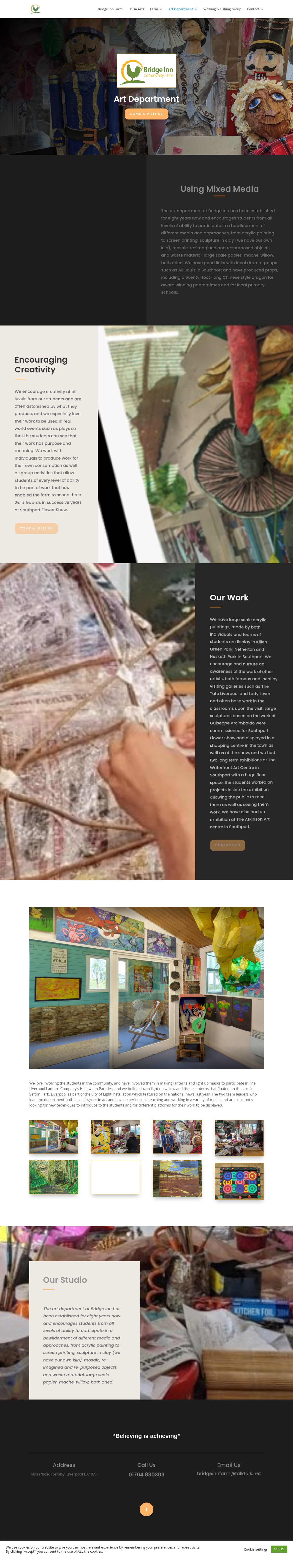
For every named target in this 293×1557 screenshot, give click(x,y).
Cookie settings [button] (256, 1549)
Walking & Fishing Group (222, 9)
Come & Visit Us (146, 113)
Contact (253, 9)
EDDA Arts (136, 9)
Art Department (180, 9)
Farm (154, 9)
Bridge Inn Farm (110, 9)
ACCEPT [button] (279, 1549)
